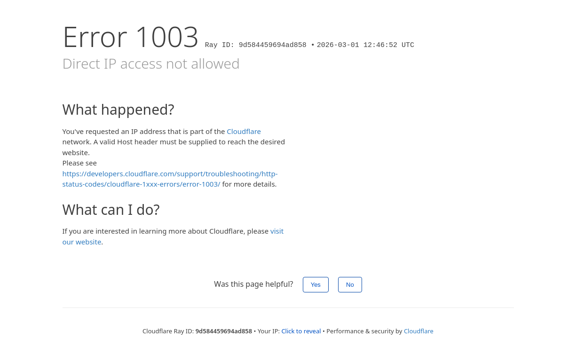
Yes (316, 284)
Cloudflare (244, 131)
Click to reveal (301, 331)
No (350, 284)
